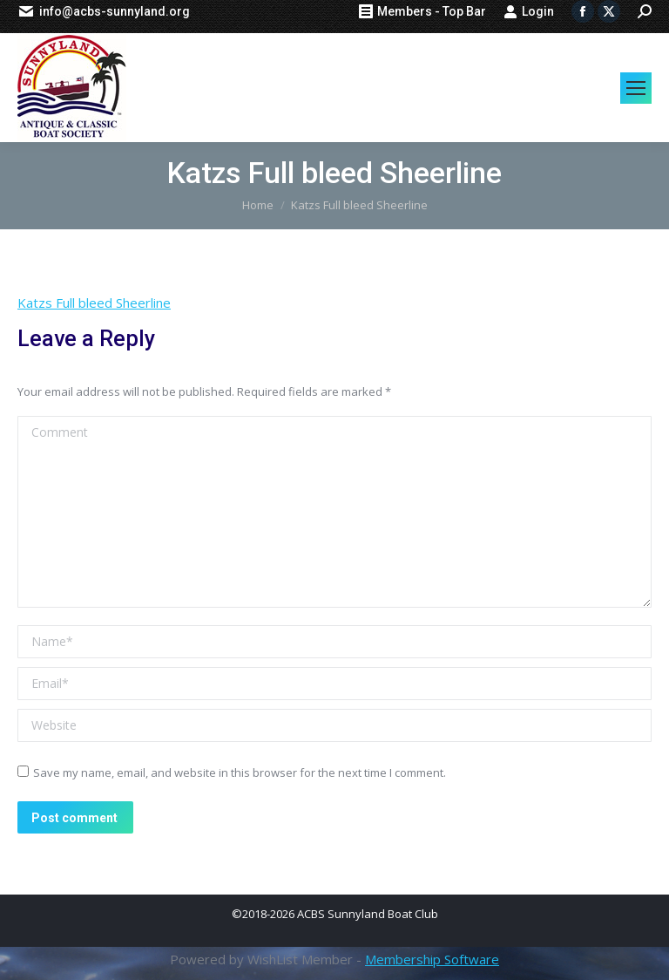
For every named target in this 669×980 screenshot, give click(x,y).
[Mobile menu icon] (636, 88)
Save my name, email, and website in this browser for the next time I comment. (239, 772)
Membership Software (432, 959)
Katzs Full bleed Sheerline (94, 302)
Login (528, 11)
